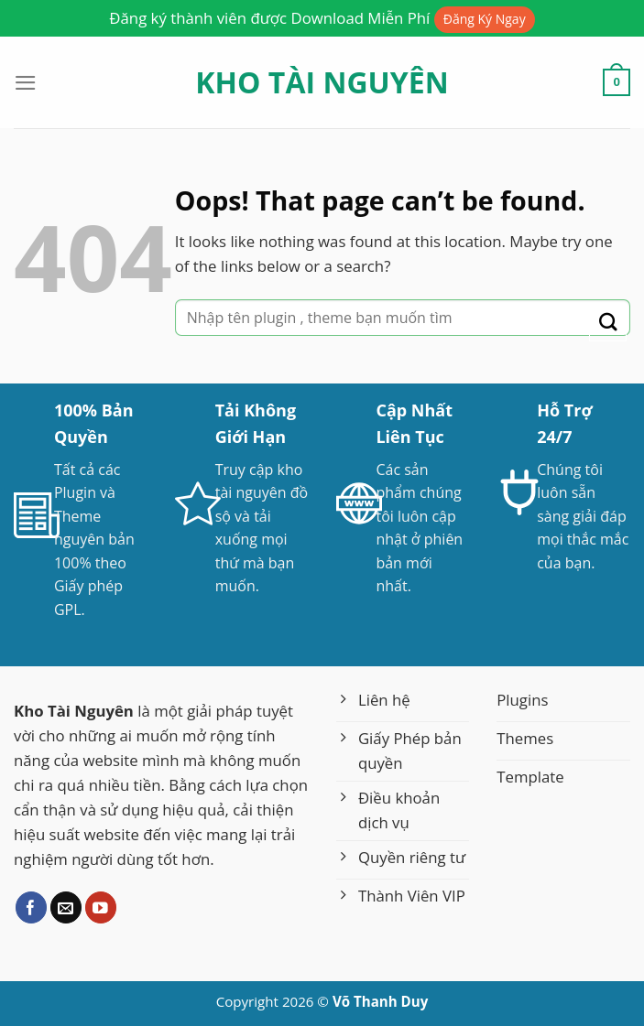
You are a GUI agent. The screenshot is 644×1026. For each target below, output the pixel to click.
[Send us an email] (66, 907)
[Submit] (608, 322)
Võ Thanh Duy (380, 1001)
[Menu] (26, 82)
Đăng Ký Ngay (484, 18)
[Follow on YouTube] (101, 907)
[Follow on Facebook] (32, 907)
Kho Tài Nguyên (321, 82)
